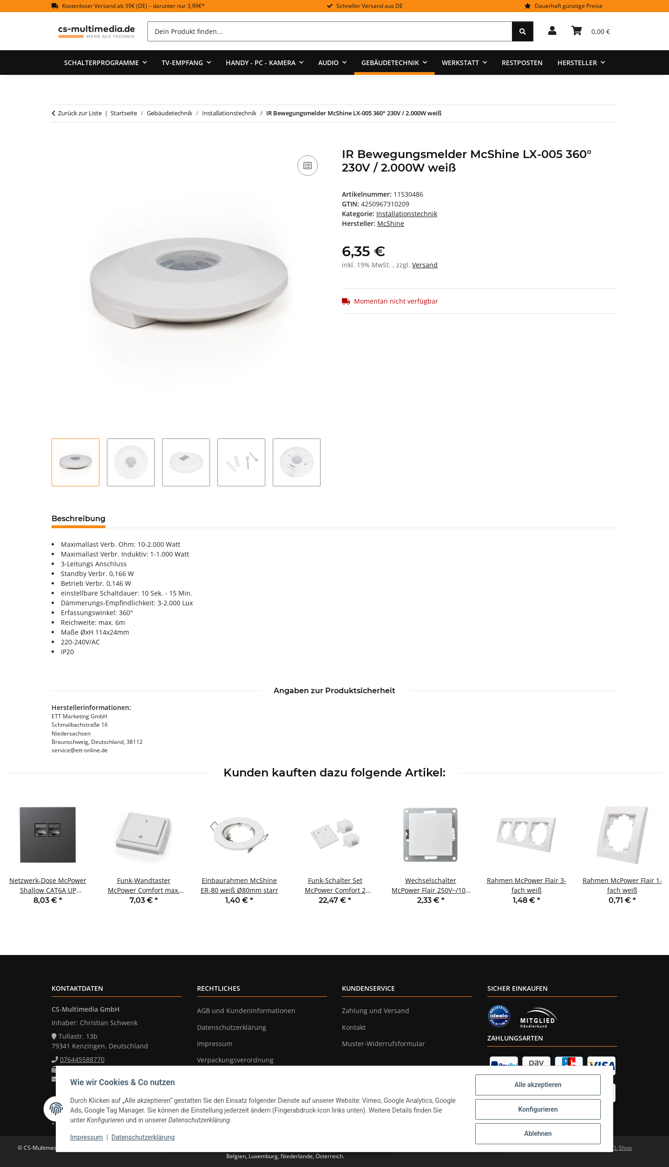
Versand (425, 264)
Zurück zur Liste (80, 113)
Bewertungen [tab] (147, 518)
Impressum (87, 1138)
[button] (552, 31)
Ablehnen (537, 1134)
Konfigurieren (537, 1110)
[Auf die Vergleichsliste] (307, 165)
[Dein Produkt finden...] (329, 31)
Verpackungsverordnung (235, 1059)
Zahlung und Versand (375, 1010)
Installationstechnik (406, 213)
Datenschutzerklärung (144, 1138)
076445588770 (82, 1059)
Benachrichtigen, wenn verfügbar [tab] (337, 518)
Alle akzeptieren (536, 1085)
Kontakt (354, 1027)
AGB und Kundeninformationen (246, 1010)
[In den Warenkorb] (59, 143)
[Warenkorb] (590, 31)
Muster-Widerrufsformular (383, 1043)
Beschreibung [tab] (78, 518)
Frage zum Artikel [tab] (223, 518)
